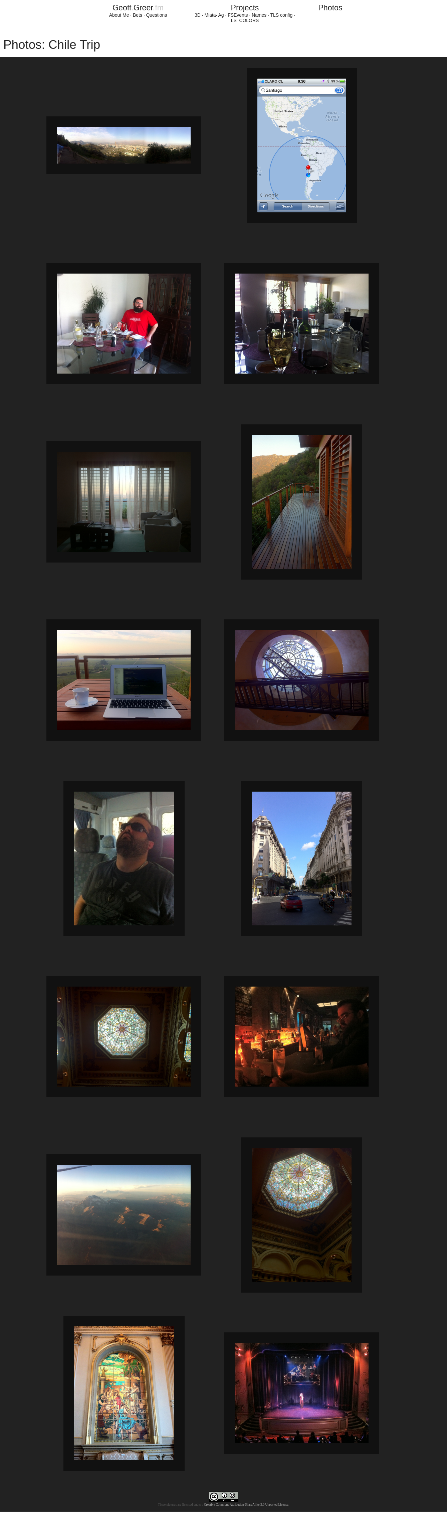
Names (259, 15)
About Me (119, 15)
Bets (137, 15)
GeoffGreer (138, 7)
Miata (210, 15)
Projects (245, 7)
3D (198, 15)
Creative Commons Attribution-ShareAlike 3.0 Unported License (246, 1504)
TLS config (281, 15)
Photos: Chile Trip (51, 45)
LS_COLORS (245, 20)
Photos (330, 7)
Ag (221, 15)
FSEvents (238, 15)
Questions (156, 15)
